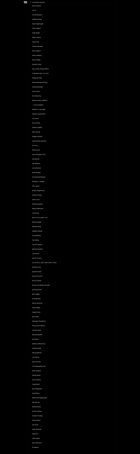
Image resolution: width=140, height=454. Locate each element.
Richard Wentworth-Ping (39, 82)
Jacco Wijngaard (37, 389)
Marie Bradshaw (37, 335)
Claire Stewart (36, 28)
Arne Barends (36, 299)
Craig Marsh (36, 384)
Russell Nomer (36, 407)
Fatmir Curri (36, 199)
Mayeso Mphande (37, 208)
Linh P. (34, 10)
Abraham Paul (36, 267)
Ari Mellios (35, 447)
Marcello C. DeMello (38, 181)
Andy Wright (36, 33)
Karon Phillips (36, 60)
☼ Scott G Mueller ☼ (38, 105)
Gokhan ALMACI (37, 127)
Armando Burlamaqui (39, 177)
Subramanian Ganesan (39, 141)
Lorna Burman (36, 168)
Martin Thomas (37, 258)
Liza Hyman (35, 357)
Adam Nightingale (37, 24)
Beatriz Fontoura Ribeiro (39, 100)
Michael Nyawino (37, 204)
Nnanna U (35, 434)
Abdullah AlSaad (37, 231)
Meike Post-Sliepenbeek (39, 398)
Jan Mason (35, 339)
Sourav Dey (35, 42)
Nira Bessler (36, 159)
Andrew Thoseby (37, 416)
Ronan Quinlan (36, 280)
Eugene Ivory (36, 312)
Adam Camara (36, 37)
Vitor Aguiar (35, 186)
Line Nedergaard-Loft (38, 366)
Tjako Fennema (37, 443)
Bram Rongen (36, 172)
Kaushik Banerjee (37, 87)
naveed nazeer (36, 330)
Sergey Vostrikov (37, 136)
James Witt (35, 317)
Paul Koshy (35, 213)
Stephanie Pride (37, 78)
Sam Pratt (35, 425)
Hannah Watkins (37, 244)
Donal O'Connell (37, 276)
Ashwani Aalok (36, 348)
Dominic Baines (37, 411)
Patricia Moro (36, 420)
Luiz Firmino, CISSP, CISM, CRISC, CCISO (44, 262)
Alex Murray (36, 402)
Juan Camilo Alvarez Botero (40, 69)
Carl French (35, 253)
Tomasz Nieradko (37, 46)
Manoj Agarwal (36, 353)
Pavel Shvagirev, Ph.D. (39, 154)
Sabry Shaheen (36, 429)
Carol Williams (36, 235)
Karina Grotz (36, 91)
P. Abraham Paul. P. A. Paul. (40, 73)
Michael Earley (36, 226)
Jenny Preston (36, 362)
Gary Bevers (36, 393)
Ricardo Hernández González (41, 285)
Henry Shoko (36, 123)
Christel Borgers (37, 15)
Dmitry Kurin (36, 150)
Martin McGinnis (37, 303)
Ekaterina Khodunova (38, 344)
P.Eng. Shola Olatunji (38, 326)
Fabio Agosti (36, 438)
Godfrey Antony (37, 19)
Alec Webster (36, 163)
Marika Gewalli (36, 222)
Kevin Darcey (36, 132)
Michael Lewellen (37, 249)
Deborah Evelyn (37, 195)
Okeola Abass (36, 375)
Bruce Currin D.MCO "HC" (40, 217)
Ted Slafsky (35, 240)
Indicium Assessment (38, 114)
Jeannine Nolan (37, 271)
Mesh (25, 2)
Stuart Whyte (36, 308)
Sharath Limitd (36, 64)
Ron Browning (36, 96)
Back (30, 2)
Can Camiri (35, 118)
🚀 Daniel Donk (37, 289)
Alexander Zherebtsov (39, 321)
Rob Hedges (36, 294)
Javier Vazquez (36, 371)
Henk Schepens (37, 55)
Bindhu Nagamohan (38, 190)
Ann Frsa (35, 145)
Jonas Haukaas (36, 6)
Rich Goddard (36, 51)
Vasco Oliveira (36, 380)
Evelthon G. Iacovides (38, 109)
